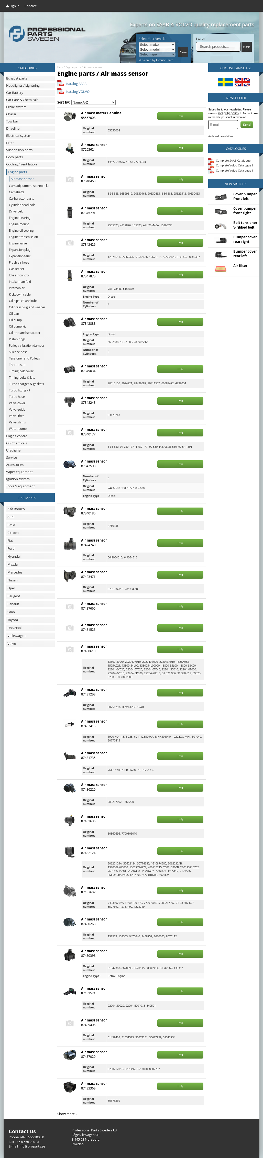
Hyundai (13, 556)
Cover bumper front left (245, 196)
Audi (10, 516)
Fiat (10, 540)
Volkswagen (16, 635)
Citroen (13, 532)
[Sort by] (93, 102)
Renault (13, 604)
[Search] (218, 47)
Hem (60, 67)
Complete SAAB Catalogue (233, 160)
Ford (11, 548)
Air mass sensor (93, 67)
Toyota (12, 619)
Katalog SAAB (76, 83)
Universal (14, 627)
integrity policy (228, 113)
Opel (11, 588)
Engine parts (73, 67)
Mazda (12, 564)
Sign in (12, 6)
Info (180, 116)
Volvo (11, 643)
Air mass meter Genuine (101, 113)
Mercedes (14, 572)
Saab (11, 612)
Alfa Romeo (16, 509)
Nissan (12, 580)
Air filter (240, 265)
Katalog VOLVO (78, 91)
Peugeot (13, 596)
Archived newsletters (220, 136)
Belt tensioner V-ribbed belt (245, 225)
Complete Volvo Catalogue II (231, 170)
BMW (11, 524)
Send (247, 124)
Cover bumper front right (245, 210)
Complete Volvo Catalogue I (230, 165)
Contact (31, 6)
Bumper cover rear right (245, 239)
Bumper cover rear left (245, 253)
